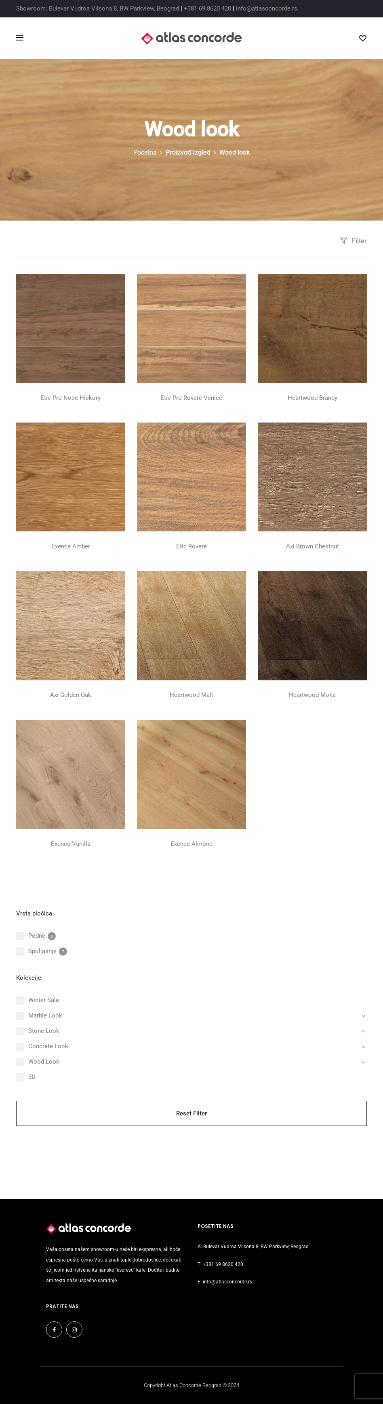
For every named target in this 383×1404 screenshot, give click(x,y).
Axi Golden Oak (70, 695)
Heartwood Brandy (312, 397)
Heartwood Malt (191, 695)
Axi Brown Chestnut (312, 546)
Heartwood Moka (312, 695)
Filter (353, 241)
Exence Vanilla (70, 843)
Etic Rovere (191, 546)
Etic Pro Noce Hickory (70, 397)
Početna (145, 152)
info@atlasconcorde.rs (266, 8)
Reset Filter (191, 1113)
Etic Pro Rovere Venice (191, 397)
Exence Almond (191, 843)
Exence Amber (70, 546)
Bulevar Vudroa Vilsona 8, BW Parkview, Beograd (256, 1246)
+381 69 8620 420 (207, 8)
